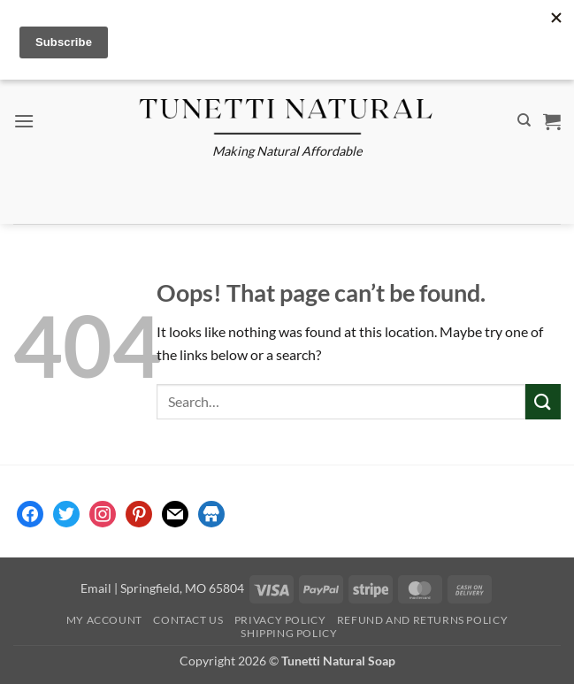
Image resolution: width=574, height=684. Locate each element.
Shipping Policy (289, 633)
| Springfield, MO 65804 (177, 588)
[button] (23, 120)
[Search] (524, 120)
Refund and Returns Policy (422, 619)
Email (95, 588)
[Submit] (543, 401)
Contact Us (188, 619)
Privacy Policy (280, 619)
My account (104, 619)
